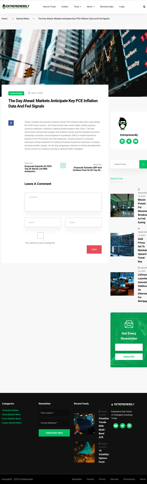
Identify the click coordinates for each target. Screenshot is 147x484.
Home (4, 18)
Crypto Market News (12, 423)
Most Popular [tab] (116, 182)
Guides (64, 6)
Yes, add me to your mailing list (41, 238)
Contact (90, 479)
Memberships (107, 6)
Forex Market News (11, 418)
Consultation (129, 479)
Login (122, 6)
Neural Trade (49, 6)
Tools (77, 6)
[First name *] (54, 413)
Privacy (102, 479)
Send (94, 249)
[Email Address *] (129, 347)
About (143, 479)
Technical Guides (10, 410)
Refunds (114, 479)
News (91, 6)
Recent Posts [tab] (116, 178)
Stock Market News (11, 414)
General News (22, 18)
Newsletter (77, 479)
